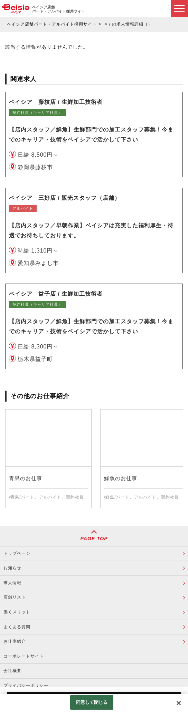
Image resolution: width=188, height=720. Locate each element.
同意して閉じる (92, 702)
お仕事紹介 (14, 641)
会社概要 (12, 670)
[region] (94, 707)
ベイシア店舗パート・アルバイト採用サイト (52, 24)
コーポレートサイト (23, 656)
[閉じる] (178, 703)
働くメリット (16, 612)
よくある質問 (16, 626)
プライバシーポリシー (25, 685)
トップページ (16, 553)
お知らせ (12, 567)
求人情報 (12, 582)
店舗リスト (14, 597)
